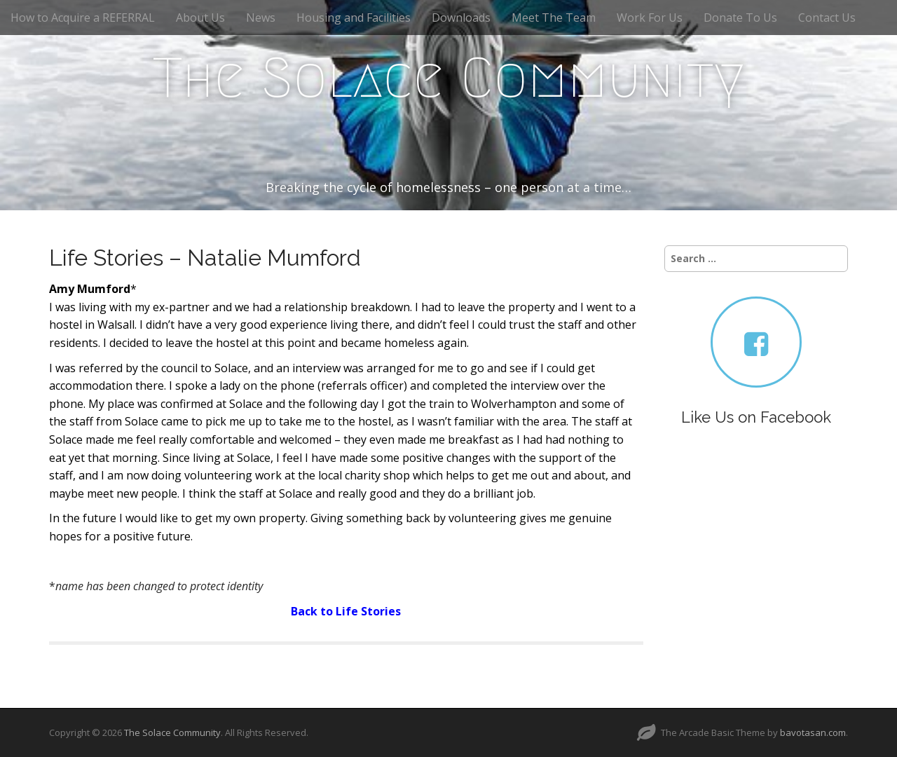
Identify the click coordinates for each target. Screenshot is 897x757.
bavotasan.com (813, 732)
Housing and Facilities (353, 17)
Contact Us (827, 17)
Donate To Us (740, 17)
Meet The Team (554, 17)
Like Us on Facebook (756, 417)
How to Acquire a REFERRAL (83, 17)
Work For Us (650, 17)
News (260, 17)
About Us (200, 17)
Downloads (461, 17)
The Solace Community (448, 78)
